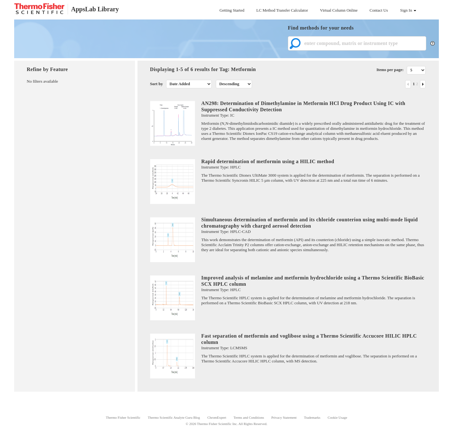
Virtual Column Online (339, 10)
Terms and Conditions (248, 417)
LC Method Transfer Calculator (282, 10)
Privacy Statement (284, 417)
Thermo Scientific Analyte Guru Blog (174, 417)
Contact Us (379, 10)
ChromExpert (216, 417)
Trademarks (312, 417)
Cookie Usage (337, 417)
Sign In (408, 10)
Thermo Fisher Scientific (123, 417)
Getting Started (232, 10)
